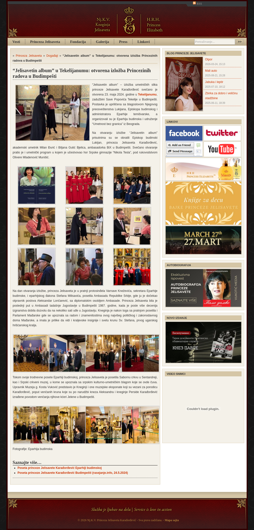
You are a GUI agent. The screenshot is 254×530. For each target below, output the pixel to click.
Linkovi (143, 42)
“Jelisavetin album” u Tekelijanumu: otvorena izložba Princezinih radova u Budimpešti (82, 73)
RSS (197, 3)
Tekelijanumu (147, 94)
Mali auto (211, 70)
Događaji (52, 55)
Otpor (209, 59)
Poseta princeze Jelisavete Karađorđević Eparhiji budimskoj (60, 468)
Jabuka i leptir (214, 82)
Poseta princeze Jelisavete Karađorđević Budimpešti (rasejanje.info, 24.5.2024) (73, 473)
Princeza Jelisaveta (45, 42)
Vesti (16, 42)
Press (123, 42)
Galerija (102, 42)
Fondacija (78, 42)
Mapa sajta (172, 520)
